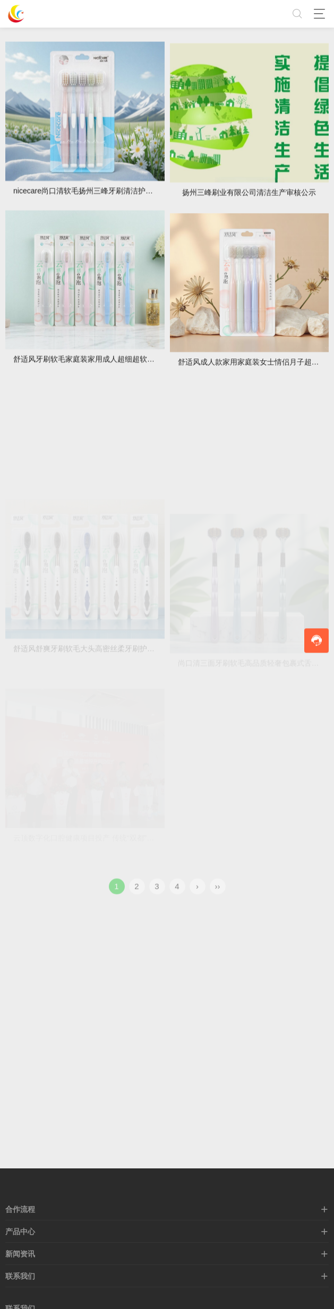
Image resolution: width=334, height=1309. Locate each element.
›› (217, 893)
